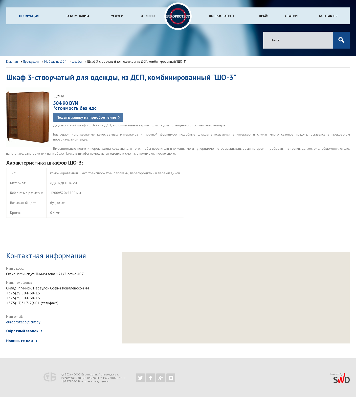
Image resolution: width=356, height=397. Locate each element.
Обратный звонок (22, 331)
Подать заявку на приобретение (86, 117)
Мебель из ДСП (55, 61)
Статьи (291, 16)
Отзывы (148, 16)
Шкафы (77, 61)
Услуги (117, 16)
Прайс (264, 16)
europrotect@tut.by (23, 321)
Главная (12, 61)
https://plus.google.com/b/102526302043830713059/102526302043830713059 (160, 377)
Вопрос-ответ (222, 16)
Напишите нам (19, 341)
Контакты (328, 16)
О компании (78, 16)
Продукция (29, 16)
